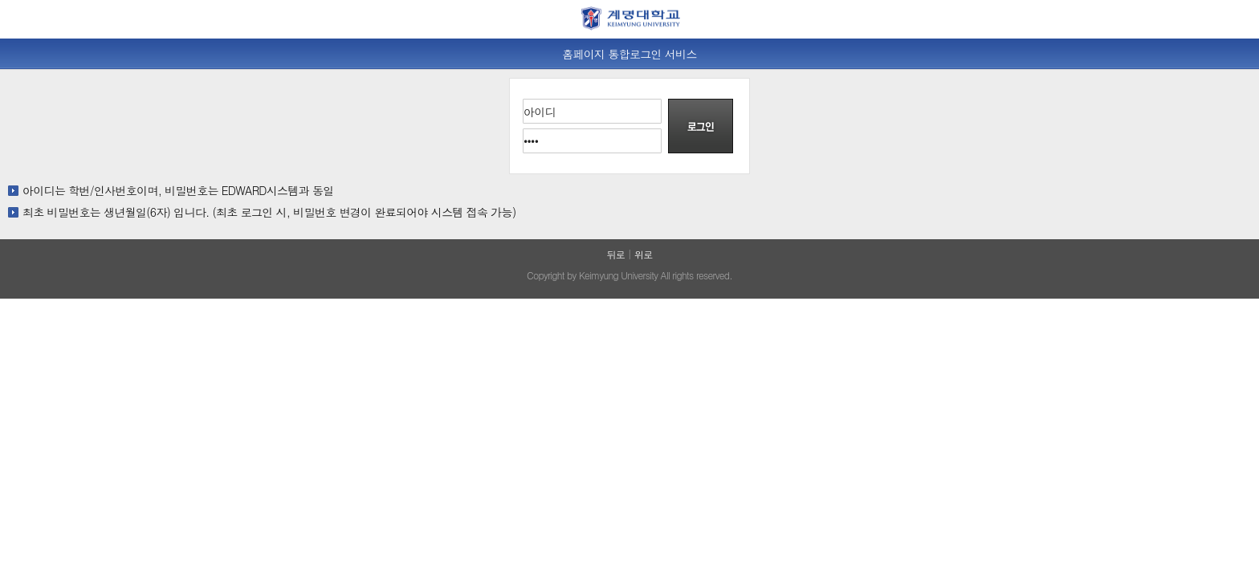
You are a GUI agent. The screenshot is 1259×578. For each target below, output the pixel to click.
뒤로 (615, 254)
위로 (643, 254)
